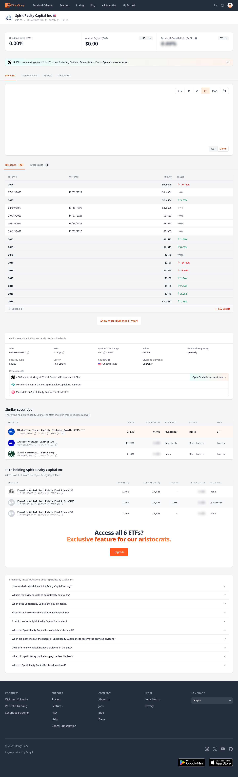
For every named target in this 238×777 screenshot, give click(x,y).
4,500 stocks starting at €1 (48, 377)
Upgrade (119, 552)
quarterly (171, 431)
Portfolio (129, 5)
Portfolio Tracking (16, 706)
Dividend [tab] (10, 75)
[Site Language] (216, 5)
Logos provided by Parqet (19, 752)
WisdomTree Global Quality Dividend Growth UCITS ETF (51, 429)
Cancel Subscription (64, 726)
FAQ (54, 712)
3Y (197, 90)
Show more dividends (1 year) (119, 321)
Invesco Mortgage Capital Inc (35, 441)
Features (65, 5)
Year (213, 148)
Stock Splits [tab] (39, 165)
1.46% (125, 491)
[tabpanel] (119, 119)
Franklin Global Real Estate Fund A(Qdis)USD (45, 501)
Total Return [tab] (64, 75)
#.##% (168, 43)
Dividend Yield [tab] (29, 75)
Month (223, 148)
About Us (104, 699)
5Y (205, 90)
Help (55, 719)
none (168, 453)
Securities (109, 5)
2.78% (174, 502)
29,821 (156, 491)
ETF (219, 431)
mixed (192, 431)
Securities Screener (17, 712)
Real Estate (196, 443)
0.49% (156, 431)
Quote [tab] (47, 75)
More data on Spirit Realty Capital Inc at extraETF (42, 392)
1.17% (130, 431)
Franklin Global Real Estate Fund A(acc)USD (45, 490)
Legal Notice (152, 699)
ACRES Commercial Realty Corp (35, 452)
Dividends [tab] (14, 165)
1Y (189, 90)
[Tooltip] (108, 359)
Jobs (101, 706)
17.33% (130, 443)
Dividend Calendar (43, 5)
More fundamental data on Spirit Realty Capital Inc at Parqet (48, 384)
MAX (214, 90)
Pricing (80, 5)
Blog (101, 712)
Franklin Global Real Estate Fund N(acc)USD (45, 511)
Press (101, 719)
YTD (180, 90)
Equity (221, 443)
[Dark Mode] (222, 5)
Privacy (149, 706)
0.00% (130, 453)
